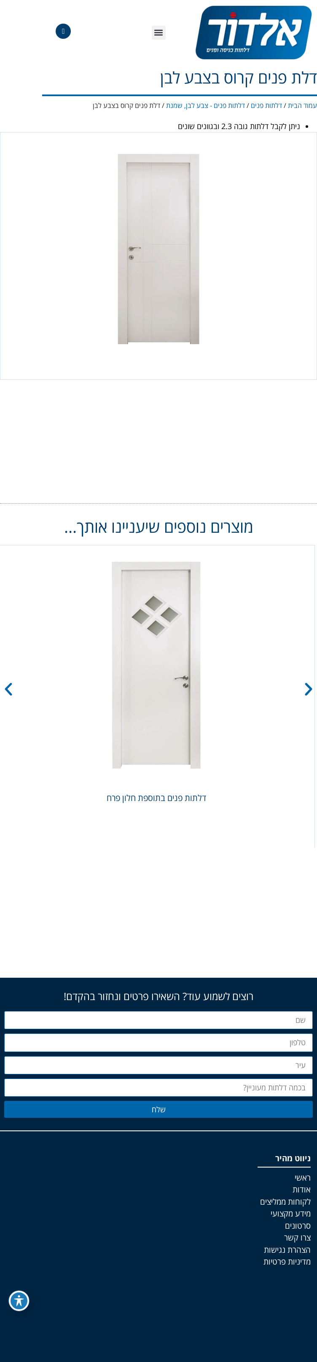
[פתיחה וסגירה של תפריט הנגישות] (19, 1301)
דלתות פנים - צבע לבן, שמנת (205, 105)
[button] (159, 33)
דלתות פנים (266, 105)
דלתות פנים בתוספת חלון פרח (156, 798)
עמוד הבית (302, 105)
